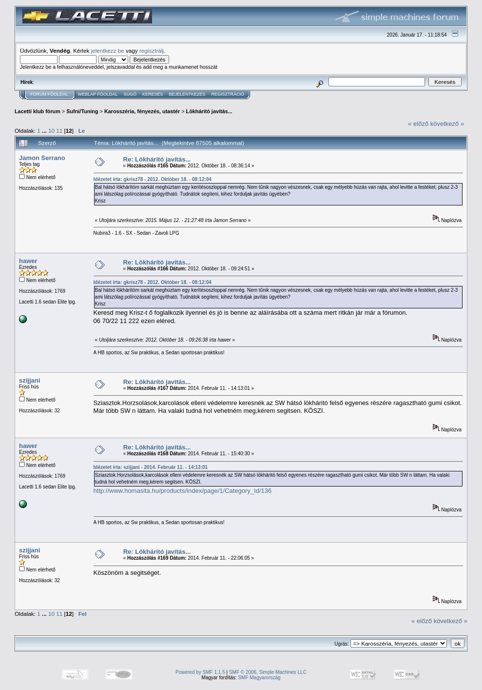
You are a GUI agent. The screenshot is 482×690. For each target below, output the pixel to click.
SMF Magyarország (259, 677)
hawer (28, 260)
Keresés (152, 94)
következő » (447, 123)
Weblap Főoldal (98, 94)
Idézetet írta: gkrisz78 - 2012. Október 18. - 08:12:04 (153, 179)
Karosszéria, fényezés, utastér (142, 111)
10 (51, 130)
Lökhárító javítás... (209, 111)
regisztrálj (151, 50)
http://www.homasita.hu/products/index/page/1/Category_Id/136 (183, 490)
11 (59, 130)
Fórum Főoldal (49, 94)
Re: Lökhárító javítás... (157, 159)
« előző (418, 123)
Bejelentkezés (187, 94)
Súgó (129, 94)
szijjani (29, 380)
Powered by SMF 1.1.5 (200, 672)
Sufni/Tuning (82, 111)
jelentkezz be (107, 50)
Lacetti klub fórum (37, 111)
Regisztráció (227, 94)
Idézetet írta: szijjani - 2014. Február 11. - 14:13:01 (151, 467)
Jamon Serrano (42, 158)
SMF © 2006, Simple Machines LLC (268, 672)
